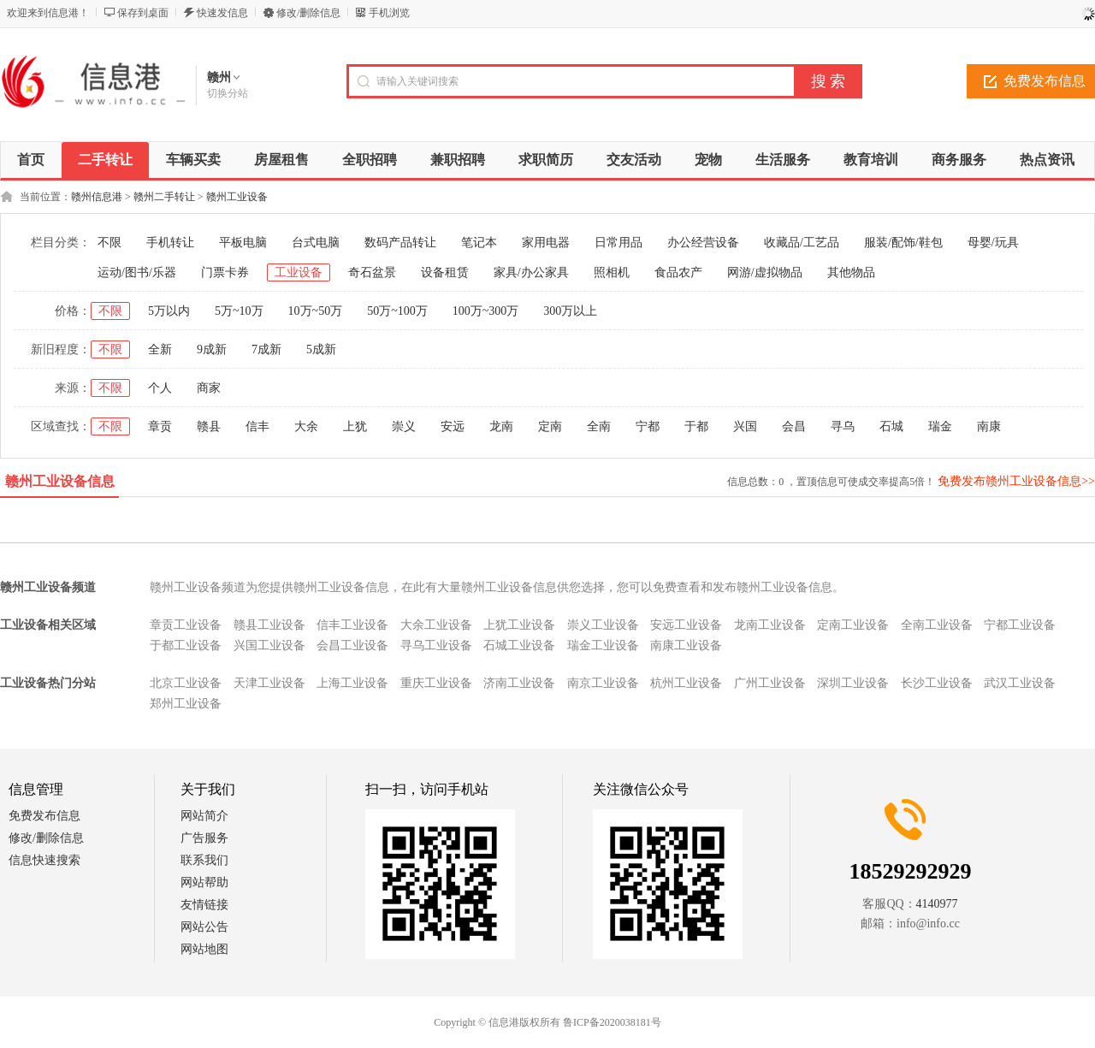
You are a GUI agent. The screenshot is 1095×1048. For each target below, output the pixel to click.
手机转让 (170, 242)
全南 (599, 426)
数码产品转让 (400, 242)
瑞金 (940, 426)
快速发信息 (222, 13)
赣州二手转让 (164, 197)
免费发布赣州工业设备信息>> (1016, 481)
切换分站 (227, 93)
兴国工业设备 (269, 645)
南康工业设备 (686, 645)
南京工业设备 (603, 683)
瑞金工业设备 (603, 645)
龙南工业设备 (770, 625)
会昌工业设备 (352, 645)
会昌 (794, 426)
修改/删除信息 (308, 13)
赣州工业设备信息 (60, 481)
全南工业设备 (937, 625)
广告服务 (204, 838)
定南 (550, 426)
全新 (160, 349)
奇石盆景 (372, 272)
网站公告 (204, 927)
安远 (453, 426)
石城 (891, 426)
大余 (306, 426)
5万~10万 (239, 311)
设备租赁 (445, 272)
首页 (30, 159)
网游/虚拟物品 (764, 272)
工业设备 (299, 272)
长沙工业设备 (937, 683)
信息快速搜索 (44, 860)
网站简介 (204, 815)
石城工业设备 (519, 645)
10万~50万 (315, 311)
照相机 (612, 272)
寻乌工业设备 (436, 645)
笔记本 (479, 242)
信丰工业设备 (352, 625)
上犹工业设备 (519, 625)
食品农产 (678, 272)
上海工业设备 (352, 683)
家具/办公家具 (531, 272)
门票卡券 (225, 272)
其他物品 (851, 272)
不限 (109, 242)
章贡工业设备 (186, 625)
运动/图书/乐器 (137, 272)
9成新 (212, 349)
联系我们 (204, 860)
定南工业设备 (853, 625)
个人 (160, 388)
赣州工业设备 (237, 197)
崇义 (404, 426)
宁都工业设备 (1020, 625)
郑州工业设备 (186, 703)
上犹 (355, 426)
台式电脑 (316, 242)
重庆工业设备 (436, 683)
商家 (209, 388)
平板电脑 (243, 242)
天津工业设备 (269, 683)
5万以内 (169, 311)
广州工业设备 (770, 683)
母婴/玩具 (993, 242)
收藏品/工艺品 (801, 242)
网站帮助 (204, 882)
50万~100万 (397, 311)
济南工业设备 (519, 683)
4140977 (937, 903)
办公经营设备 (703, 242)
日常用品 (618, 242)
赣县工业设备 (269, 625)
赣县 (209, 426)
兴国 (745, 426)
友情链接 (204, 904)
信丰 (257, 426)
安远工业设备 (686, 625)
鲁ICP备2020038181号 (612, 1022)
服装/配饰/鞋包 (903, 242)
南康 (989, 426)
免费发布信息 (44, 815)
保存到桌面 (143, 13)
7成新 (266, 349)
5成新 (321, 349)
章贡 (160, 426)
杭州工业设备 (686, 683)
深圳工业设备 (853, 683)
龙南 (501, 426)
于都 (696, 426)
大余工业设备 (436, 625)
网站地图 (204, 949)
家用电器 (546, 242)
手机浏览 (389, 13)
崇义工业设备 (603, 625)
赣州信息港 (96, 197)
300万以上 (570, 311)
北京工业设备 (186, 683)
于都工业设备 (186, 645)
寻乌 (843, 426)
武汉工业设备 (1020, 683)
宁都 (648, 426)
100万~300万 (486, 311)
